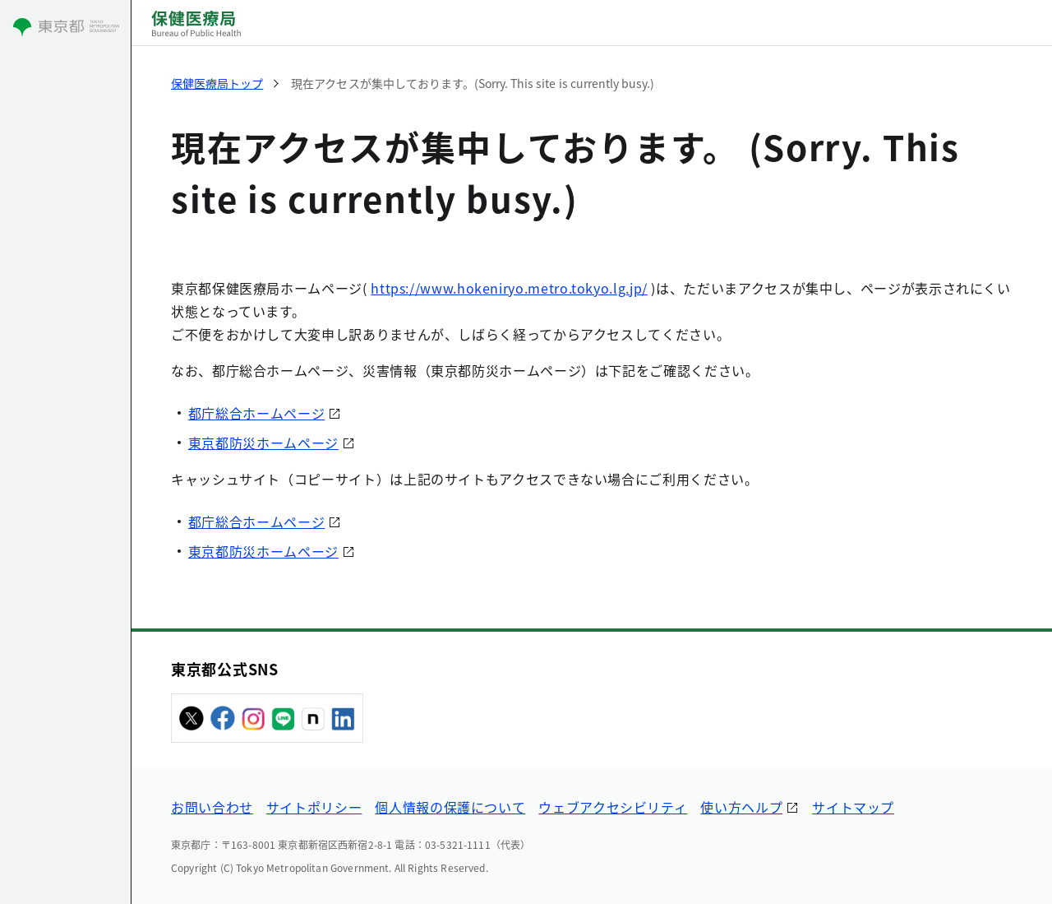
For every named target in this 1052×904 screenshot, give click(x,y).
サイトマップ (853, 807)
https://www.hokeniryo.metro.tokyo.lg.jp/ (509, 288)
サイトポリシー (314, 807)
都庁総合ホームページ (256, 413)
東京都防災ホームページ (263, 442)
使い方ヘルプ (741, 807)
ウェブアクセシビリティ (612, 807)
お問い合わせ (212, 807)
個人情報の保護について (450, 807)
